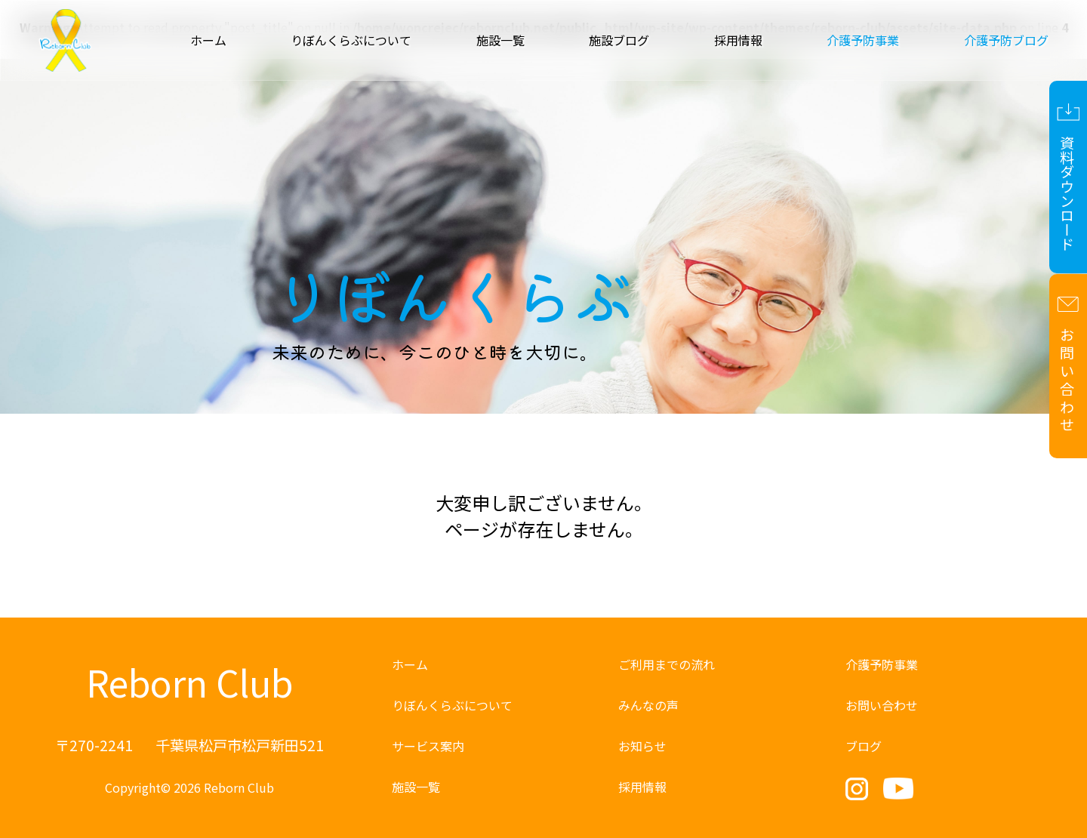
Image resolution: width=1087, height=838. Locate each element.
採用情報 (738, 40)
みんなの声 (648, 705)
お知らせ (642, 746)
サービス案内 (428, 746)
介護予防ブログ (1006, 40)
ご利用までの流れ (666, 664)
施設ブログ (619, 40)
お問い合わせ (881, 705)
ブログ (863, 746)
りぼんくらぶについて (351, 40)
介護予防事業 (881, 664)
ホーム (208, 40)
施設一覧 (500, 40)
